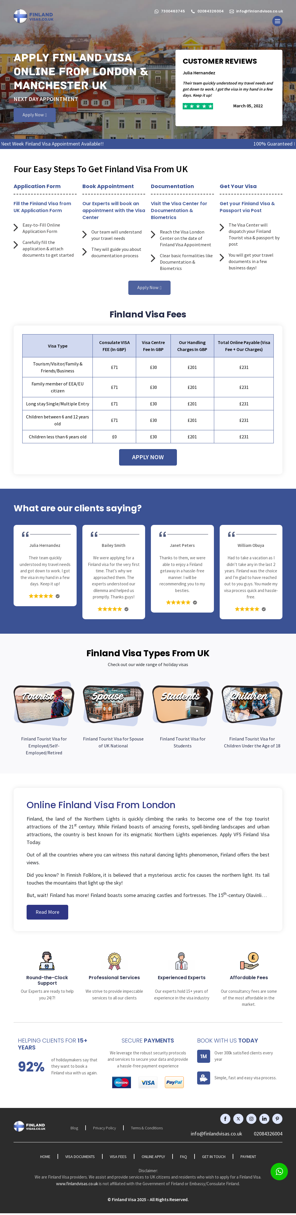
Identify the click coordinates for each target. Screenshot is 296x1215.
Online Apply (153, 1158)
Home (45, 1158)
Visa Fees (118, 1158)
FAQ (183, 1158)
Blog (74, 1129)
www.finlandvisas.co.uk (77, 1185)
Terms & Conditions (147, 1129)
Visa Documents (80, 1158)
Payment (248, 1158)
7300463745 (165, 9)
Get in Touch (213, 1158)
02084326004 (204, 9)
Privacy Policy (104, 1129)
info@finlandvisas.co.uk (256, 9)
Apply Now (33, 116)
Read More (47, 913)
